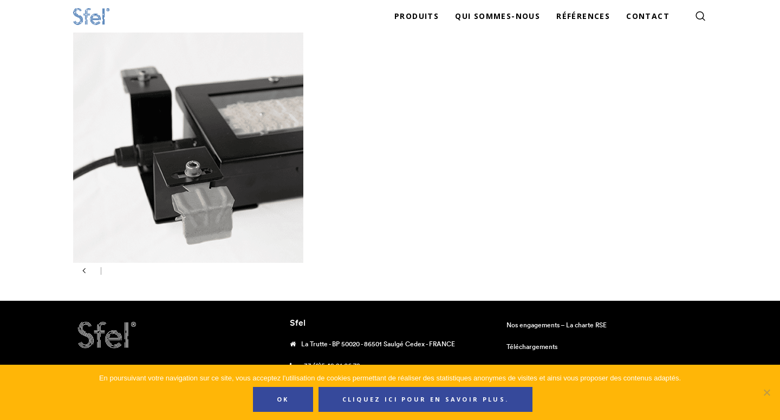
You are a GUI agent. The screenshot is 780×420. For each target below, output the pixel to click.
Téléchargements (531, 346)
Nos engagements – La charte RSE (556, 324)
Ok (283, 399)
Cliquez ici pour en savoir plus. (425, 399)
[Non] (766, 392)
